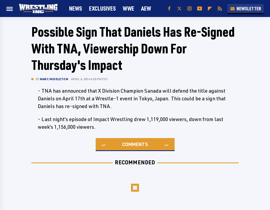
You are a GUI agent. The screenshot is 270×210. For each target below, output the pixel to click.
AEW (146, 8)
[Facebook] (169, 8)
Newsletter (245, 8)
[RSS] (219, 8)
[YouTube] (199, 8)
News (75, 8)
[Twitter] (179, 8)
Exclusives (102, 8)
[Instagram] (189, 8)
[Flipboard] (209, 8)
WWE (128, 8)
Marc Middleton (54, 79)
